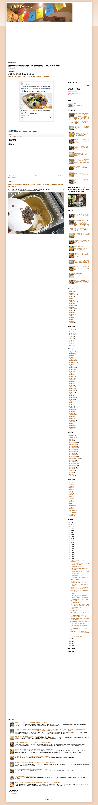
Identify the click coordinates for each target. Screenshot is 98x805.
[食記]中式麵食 (72, 371)
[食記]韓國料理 (72, 420)
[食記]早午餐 (72, 392)
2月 (71, 558)
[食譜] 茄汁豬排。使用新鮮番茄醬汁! (78, 566)
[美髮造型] (71, 498)
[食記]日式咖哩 (72, 386)
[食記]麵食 (71, 428)
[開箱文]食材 (72, 515)
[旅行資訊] (71, 493)
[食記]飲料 (71, 423)
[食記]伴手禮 (72, 373)
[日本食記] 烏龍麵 (73, 461)
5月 (71, 552)
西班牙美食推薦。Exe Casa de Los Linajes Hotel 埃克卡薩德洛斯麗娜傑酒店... (79, 633)
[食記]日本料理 (72, 390)
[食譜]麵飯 (71, 319)
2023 (70, 524)
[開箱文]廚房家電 (73, 510)
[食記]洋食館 (72, 401)
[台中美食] (71, 336)
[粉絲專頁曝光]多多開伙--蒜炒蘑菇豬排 (79, 597)
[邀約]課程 (71, 507)
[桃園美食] (71, 345)
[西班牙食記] (72, 475)
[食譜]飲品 (71, 315)
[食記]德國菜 (72, 381)
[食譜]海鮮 (71, 296)
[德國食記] (71, 439)
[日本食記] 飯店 (72, 467)
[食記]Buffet (71, 364)
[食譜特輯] (71, 322)
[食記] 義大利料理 (73, 362)
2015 (70, 643)
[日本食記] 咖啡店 (73, 447)
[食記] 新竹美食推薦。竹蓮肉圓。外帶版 (79, 573)
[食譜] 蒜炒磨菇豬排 (74, 602)
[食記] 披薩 (71, 355)
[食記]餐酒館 (72, 425)
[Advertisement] (47, 31)
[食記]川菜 (71, 379)
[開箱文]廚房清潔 (73, 512)
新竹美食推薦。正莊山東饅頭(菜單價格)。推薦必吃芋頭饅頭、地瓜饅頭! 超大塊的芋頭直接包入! (81, 161)
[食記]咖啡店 (72, 376)
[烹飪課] (71, 494)
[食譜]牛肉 (71, 300)
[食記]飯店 (71, 421)
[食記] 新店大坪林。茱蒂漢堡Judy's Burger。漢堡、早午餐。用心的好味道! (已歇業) (79, 612)
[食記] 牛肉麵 (72, 359)
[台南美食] (71, 343)
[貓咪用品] (71, 501)
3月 (71, 556)
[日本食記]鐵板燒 (73, 468)
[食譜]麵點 (71, 321)
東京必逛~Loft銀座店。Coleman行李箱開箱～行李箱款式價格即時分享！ (81, 147)
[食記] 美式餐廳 (72, 360)
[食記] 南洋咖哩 (72, 351)
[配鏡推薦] (71, 508)
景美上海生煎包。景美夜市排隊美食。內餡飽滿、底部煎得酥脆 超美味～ (81, 127)
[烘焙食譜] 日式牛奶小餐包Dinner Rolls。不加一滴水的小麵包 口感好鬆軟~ (82, 154)
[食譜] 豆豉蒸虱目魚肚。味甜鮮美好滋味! (79, 571)
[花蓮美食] (71, 341)
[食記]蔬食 (71, 413)
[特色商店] (71, 496)
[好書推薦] (71, 486)
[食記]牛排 (71, 406)
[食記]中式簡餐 (72, 369)
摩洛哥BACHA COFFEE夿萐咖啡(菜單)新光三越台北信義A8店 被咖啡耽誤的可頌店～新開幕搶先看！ (38, 782)
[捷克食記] (71, 440)
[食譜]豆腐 (71, 310)
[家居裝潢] (71, 489)
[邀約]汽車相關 (72, 505)
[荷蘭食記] (71, 474)
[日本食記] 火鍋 (72, 460)
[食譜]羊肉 (71, 303)
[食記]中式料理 (72, 367)
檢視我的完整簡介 (78, 105)
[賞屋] (70, 503)
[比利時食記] (72, 470)
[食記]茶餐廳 (72, 411)
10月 (71, 542)
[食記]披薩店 (72, 383)
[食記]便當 (71, 374)
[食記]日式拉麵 (72, 388)
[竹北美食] (71, 334)
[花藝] (70, 500)
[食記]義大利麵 (72, 409)
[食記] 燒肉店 (72, 357)
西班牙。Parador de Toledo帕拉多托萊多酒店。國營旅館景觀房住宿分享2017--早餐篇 (79, 592)
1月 (71, 638)
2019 (70, 532)
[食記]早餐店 (72, 393)
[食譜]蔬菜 (71, 307)
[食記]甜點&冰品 (72, 407)
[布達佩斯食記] (72, 437)
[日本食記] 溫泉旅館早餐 (74, 458)
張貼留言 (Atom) (15, 177)
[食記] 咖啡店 (72, 353)
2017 (70, 536)
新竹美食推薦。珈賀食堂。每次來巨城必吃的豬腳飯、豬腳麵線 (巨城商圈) (81, 255)
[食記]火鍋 (71, 404)
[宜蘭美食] (71, 340)
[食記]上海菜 (72, 366)
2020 (70, 530)
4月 (71, 554)
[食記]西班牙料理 (73, 414)
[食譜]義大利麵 (72, 305)
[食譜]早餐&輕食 (72, 294)
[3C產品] (71, 482)
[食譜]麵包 (71, 317)
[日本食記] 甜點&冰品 (74, 463)
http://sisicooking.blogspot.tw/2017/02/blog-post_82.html (29, 76)
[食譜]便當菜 (72, 291)
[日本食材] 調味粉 (73, 442)
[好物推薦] (71, 487)
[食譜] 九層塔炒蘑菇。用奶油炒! (77, 575)
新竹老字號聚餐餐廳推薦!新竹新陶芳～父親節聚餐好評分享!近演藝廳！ (81, 181)
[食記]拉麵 (71, 385)
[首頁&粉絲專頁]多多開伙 (17, 136)
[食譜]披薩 (71, 293)
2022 (70, 526)
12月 (71, 538)
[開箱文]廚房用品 (73, 514)
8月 (71, 546)
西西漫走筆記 (27, 131)
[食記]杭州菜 (72, 395)
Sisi (76, 103)
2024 (70, 522)
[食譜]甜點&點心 (72, 301)
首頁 (36, 175)
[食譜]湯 (71, 298)
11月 (71, 540)
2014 (70, 645)
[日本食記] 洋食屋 (73, 456)
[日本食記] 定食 (72, 451)
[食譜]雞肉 (71, 314)
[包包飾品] (71, 484)
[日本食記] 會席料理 (73, 454)
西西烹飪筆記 (20, 6)
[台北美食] (71, 329)
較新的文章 (11, 175)
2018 (70, 534)
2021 (70, 528)
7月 (71, 548)
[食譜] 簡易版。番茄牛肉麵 (76, 636)
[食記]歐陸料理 (72, 397)
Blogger (51, 799)
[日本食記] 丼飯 (72, 444)
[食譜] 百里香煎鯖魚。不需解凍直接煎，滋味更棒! (26, 776)
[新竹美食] (71, 331)
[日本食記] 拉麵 (72, 453)
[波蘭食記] (71, 472)
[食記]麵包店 (72, 427)
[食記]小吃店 (72, 378)
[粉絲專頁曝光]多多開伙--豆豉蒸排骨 (78, 595)
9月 (71, 544)
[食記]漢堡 (71, 402)
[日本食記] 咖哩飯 (73, 446)
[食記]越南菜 (72, 416)
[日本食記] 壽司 (72, 449)
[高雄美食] (71, 338)
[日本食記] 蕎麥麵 (73, 465)
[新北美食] (71, 333)
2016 (70, 641)
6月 (71, 550)
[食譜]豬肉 (71, 312)
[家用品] (71, 491)
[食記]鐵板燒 (72, 418)
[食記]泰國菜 (72, 399)
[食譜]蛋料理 (72, 308)
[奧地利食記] (72, 435)
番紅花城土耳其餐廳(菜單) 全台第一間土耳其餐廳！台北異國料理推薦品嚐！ (81, 141)
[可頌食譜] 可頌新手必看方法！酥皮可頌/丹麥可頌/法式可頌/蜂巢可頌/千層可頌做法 (81, 134)
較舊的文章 (61, 175)
